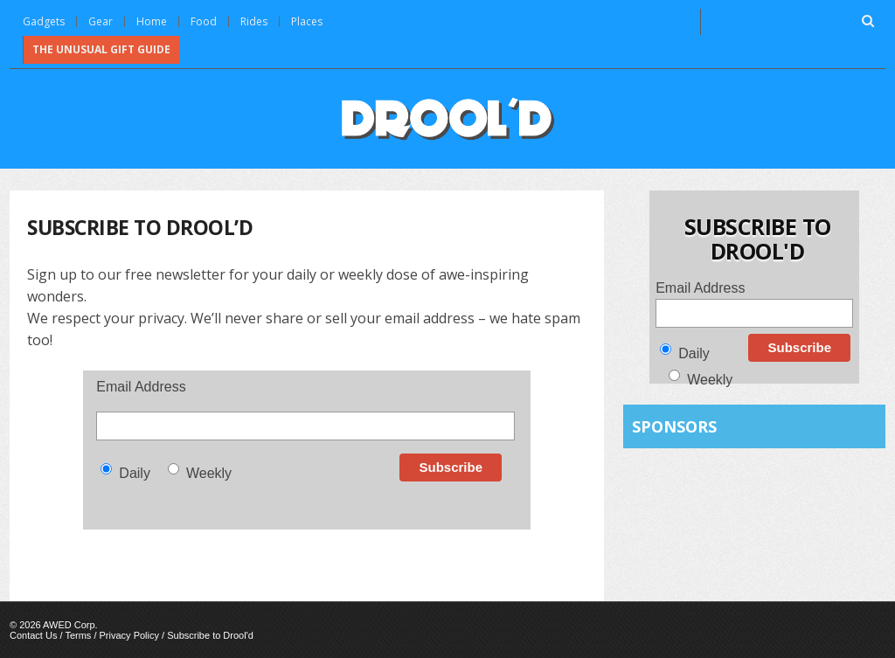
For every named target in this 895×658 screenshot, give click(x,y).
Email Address (140, 386)
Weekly (209, 473)
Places (307, 21)
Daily (134, 473)
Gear (100, 21)
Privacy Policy (129, 635)
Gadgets (44, 21)
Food (204, 21)
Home (151, 21)
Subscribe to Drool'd (210, 635)
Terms (78, 635)
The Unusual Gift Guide (101, 49)
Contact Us (33, 635)
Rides (253, 21)
